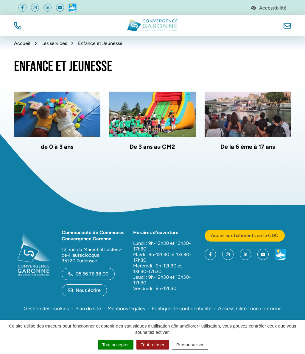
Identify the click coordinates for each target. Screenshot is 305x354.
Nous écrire (84, 290)
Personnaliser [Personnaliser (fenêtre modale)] (190, 344)
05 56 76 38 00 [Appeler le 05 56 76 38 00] (88, 274)
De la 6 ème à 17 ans (247, 146)
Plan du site (88, 308)
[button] (17, 25)
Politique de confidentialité (181, 308)
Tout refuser (152, 344)
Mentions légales (126, 308)
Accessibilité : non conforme (249, 308)
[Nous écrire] (287, 25)
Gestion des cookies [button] (46, 308)
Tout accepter (115, 344)
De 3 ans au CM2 (152, 146)
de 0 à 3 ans (57, 146)
